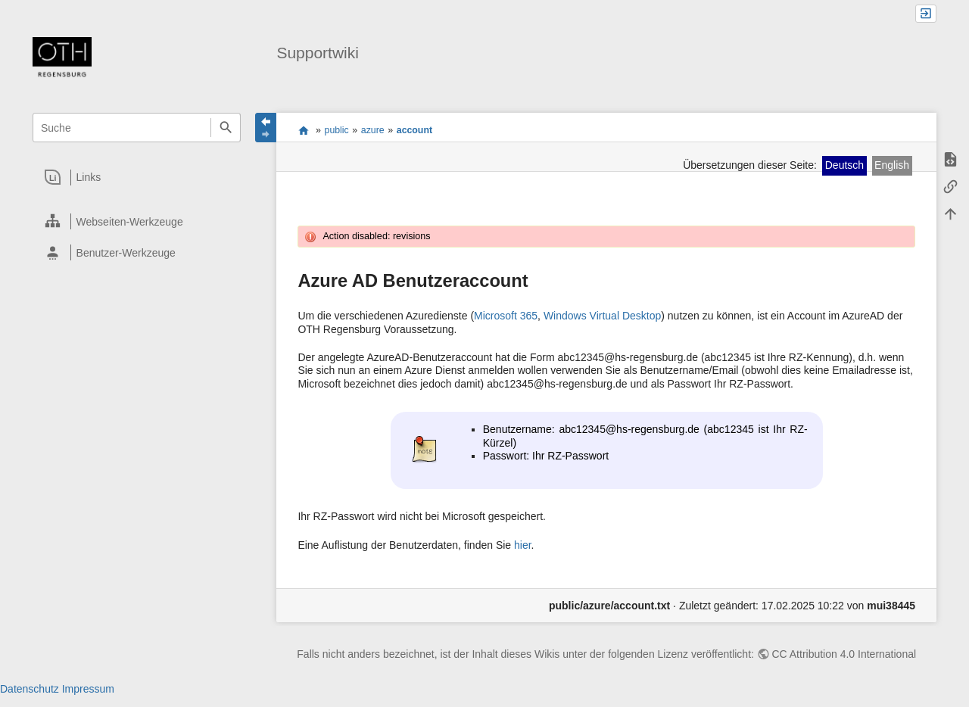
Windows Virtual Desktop (602, 316)
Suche (225, 128)
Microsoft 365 (505, 316)
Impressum (88, 689)
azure (373, 130)
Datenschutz (29, 689)
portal (303, 130)
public (337, 130)
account (414, 130)
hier (522, 545)
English (891, 165)
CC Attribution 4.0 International (843, 654)
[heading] (137, 177)
